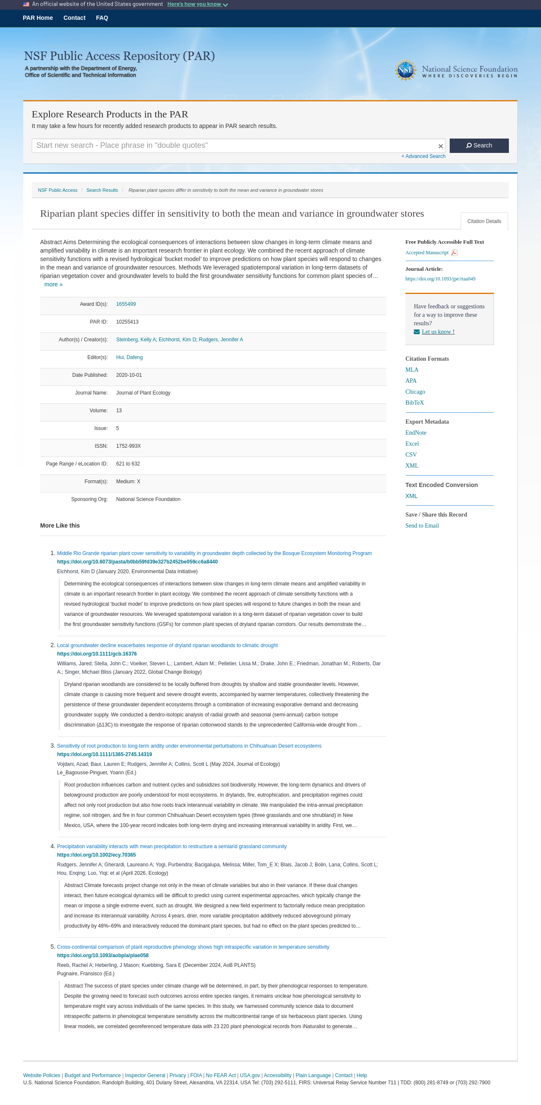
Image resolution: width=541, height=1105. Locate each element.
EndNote (415, 433)
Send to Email (422, 526)
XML (411, 466)
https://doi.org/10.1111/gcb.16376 (98, 654)
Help (362, 1075)
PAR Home (38, 17)
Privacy (177, 1075)
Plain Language (313, 1075)
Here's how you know (197, 4)
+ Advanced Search (423, 156)
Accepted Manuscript (431, 253)
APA (411, 381)
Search (479, 145)
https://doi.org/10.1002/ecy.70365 (98, 855)
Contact (74, 17)
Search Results (102, 190)
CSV (411, 455)
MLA (411, 370)
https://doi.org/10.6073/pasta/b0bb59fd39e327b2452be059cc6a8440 (139, 562)
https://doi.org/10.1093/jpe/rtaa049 (441, 279)
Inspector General (145, 1075)
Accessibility (277, 1075)
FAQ (102, 17)
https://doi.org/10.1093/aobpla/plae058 (104, 955)
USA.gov (250, 1075)
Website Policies (41, 1075)
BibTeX (414, 403)
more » (53, 284)
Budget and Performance (93, 1075)
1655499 (126, 304)
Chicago (415, 392)
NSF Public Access (57, 190)
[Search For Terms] (238, 146)
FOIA (196, 1075)
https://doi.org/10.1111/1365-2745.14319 (106, 754)
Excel (412, 444)
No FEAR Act (221, 1075)
